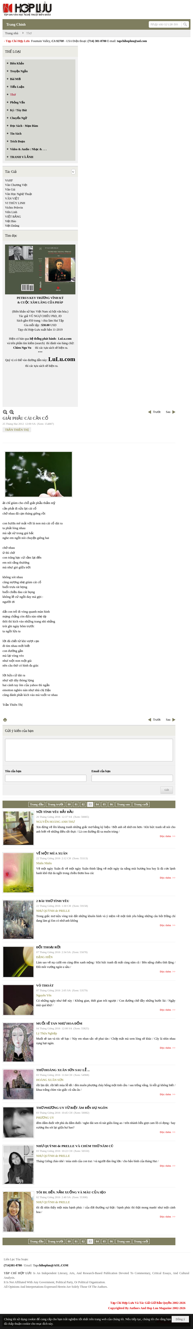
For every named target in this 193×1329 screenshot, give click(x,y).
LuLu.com (65, 338)
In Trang (5, 719)
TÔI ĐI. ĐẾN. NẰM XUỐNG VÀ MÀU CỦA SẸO (71, 1192)
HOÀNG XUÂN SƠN (49, 1080)
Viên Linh (11, 212)
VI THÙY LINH (15, 203)
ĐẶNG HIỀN (44, 957)
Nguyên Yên (44, 995)
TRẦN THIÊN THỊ (17, 430)
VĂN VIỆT (12, 198)
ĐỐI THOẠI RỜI (48, 947)
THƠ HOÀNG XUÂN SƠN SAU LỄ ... (63, 1070)
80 (69, 804)
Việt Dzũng (12, 225)
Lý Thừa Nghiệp (46, 1033)
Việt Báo (10, 221)
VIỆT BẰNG (13, 216)
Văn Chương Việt (16, 185)
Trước (157, 412)
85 (104, 804)
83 (90, 804)
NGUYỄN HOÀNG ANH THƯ (55, 822)
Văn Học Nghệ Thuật (18, 194)
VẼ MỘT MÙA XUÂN (52, 853)
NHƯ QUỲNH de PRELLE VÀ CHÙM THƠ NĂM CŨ (74, 1146)
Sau (168, 412)
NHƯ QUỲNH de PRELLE (53, 911)
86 (111, 804)
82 (83, 804)
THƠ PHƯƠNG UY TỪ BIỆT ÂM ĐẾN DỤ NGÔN (72, 1108)
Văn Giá (10, 189)
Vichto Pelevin (14, 207)
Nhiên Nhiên (44, 863)
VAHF (9, 180)
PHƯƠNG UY (45, 1117)
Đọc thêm (165, 836)
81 (76, 804)
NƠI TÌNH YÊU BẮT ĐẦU (55, 812)
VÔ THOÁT (45, 985)
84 (97, 804)
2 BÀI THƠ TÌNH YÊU (52, 901)
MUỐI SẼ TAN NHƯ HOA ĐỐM (59, 1023)
